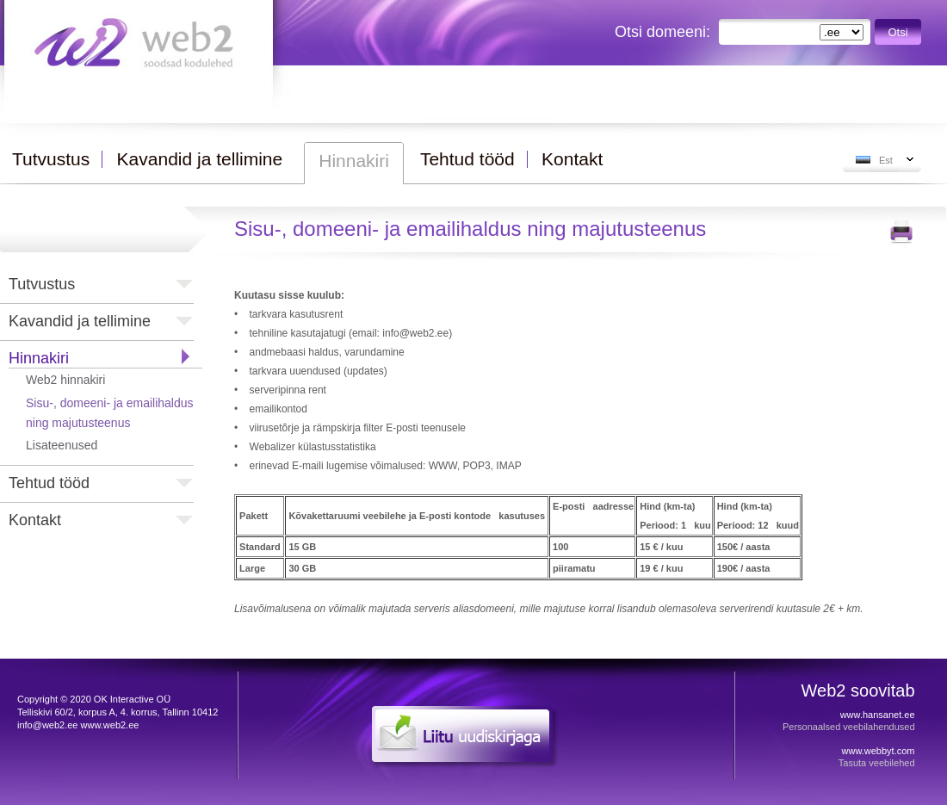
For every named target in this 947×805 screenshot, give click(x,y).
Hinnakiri (39, 358)
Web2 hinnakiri (65, 380)
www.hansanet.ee (877, 714)
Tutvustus (42, 284)
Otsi (898, 32)
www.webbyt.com (878, 751)
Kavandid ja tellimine (80, 321)
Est (886, 160)
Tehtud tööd (49, 483)
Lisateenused (61, 445)
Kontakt (35, 520)
